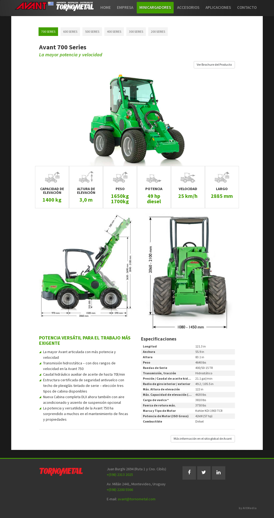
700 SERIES (48, 31)
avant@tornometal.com (136, 499)
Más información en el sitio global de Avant (203, 438)
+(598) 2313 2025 (120, 474)
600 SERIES (70, 31)
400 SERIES (114, 31)
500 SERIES (92, 31)
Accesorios (188, 7)
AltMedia (250, 508)
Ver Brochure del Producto (214, 64)
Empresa (125, 7)
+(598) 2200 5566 (120, 489)
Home (105, 7)
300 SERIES (136, 31)
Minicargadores (155, 7)
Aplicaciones (218, 7)
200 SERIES (158, 31)
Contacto (247, 7)
